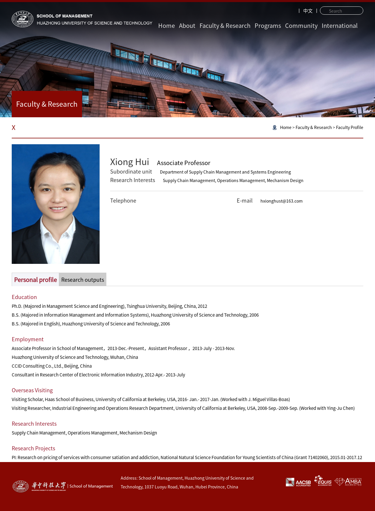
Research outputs (82, 279)
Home (166, 25)
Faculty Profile (349, 127)
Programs (268, 25)
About (187, 25)
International (340, 25)
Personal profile (35, 280)
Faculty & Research (225, 25)
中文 (308, 11)
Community (301, 25)
